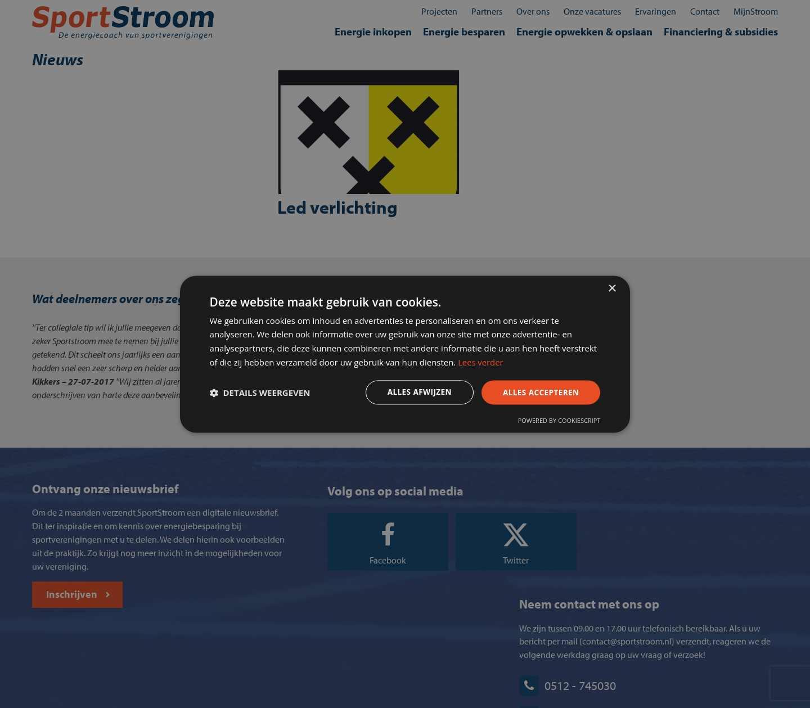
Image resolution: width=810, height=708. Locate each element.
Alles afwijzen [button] (415, 392)
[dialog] (405, 354)
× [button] (612, 287)
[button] (261, 393)
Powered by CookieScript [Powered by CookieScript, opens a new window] (557, 421)
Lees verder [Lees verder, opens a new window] (521, 362)
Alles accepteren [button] (538, 392)
